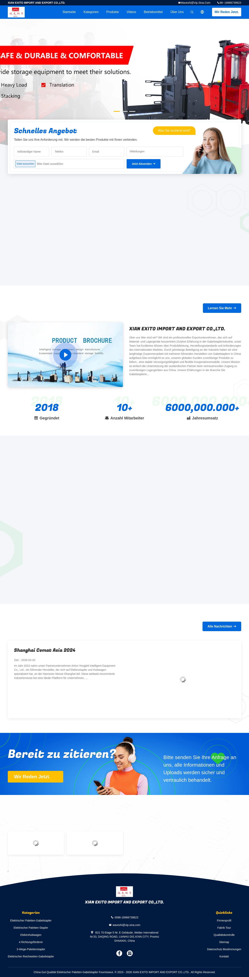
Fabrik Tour (224, 927)
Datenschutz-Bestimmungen (224, 949)
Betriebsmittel (153, 12)
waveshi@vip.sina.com (195, 2)
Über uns (177, 12)
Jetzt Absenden (142, 163)
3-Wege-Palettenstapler (31, 949)
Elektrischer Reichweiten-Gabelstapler (31, 956)
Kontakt (224, 956)
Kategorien (90, 12)
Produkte (112, 12)
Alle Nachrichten (220, 626)
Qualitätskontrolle (224, 934)
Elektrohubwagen (30, 934)
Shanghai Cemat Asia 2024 (44, 650)
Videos (131, 12)
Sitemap (224, 942)
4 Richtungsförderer (31, 942)
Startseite (69, 12)
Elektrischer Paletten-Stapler (31, 927)
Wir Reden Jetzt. (227, 12)
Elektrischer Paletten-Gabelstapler (30, 920)
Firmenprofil (224, 920)
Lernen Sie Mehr (220, 308)
